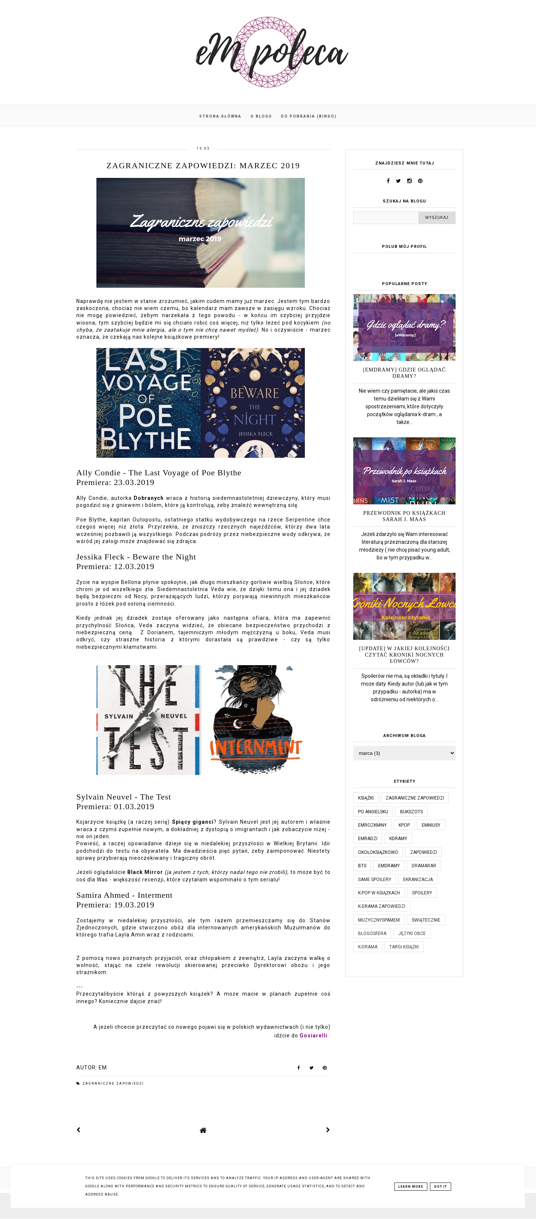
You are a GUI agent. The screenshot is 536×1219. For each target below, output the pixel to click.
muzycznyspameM (379, 920)
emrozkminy (372, 825)
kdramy (398, 838)
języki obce (412, 933)
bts (362, 865)
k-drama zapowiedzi (381, 906)
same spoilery (374, 879)
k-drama (367, 947)
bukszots (411, 811)
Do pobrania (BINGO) (309, 116)
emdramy (389, 865)
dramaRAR (424, 865)
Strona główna (220, 116)
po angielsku (373, 811)
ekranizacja (418, 879)
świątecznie (426, 920)
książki (366, 798)
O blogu (261, 116)
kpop (404, 825)
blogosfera (372, 933)
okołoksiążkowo (378, 852)
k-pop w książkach (379, 893)
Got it (440, 1186)
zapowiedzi (423, 852)
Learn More (410, 1186)
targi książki (404, 947)
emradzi (367, 838)
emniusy (431, 825)
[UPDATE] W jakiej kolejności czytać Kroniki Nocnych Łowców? (404, 655)
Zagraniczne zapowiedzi (113, 1083)
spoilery (422, 893)
